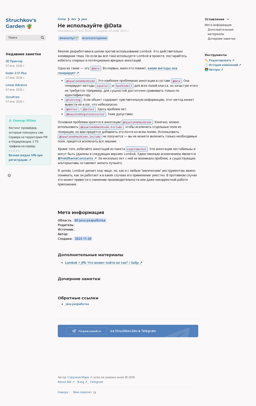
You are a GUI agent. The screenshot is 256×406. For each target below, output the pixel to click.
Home (62, 19)
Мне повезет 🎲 (84, 392)
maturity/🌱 (69, 38)
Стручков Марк (78, 377)
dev (73, 19)
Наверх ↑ (64, 392)
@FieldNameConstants (75, 158)
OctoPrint (13, 97)
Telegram (96, 382)
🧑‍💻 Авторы (212, 69)
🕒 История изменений (221, 65)
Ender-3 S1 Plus (16, 73)
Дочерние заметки (221, 39)
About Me (64, 382)
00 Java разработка (89, 220)
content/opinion (95, 38)
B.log (80, 382)
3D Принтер (14, 61)
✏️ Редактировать (218, 60)
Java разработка (77, 304)
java (84, 19)
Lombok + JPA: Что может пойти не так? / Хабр (102, 262)
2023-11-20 (83, 238)
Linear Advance (16, 85)
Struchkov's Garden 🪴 (21, 23)
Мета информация (218, 25)
